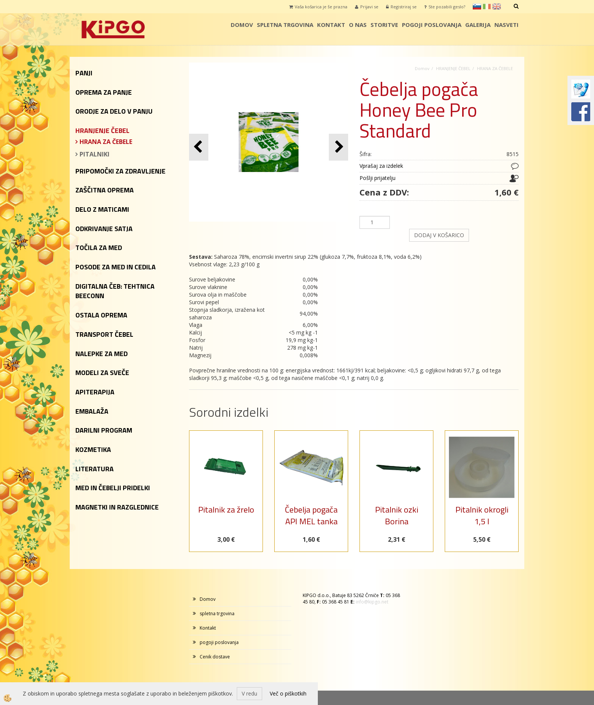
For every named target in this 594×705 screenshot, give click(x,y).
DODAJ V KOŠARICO (439, 235)
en (496, 6)
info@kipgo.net (372, 602)
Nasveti (506, 24)
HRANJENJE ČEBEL (453, 68)
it (487, 6)
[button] (338, 147)
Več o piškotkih (288, 693)
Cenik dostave (215, 656)
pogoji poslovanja (431, 24)
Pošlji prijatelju (377, 177)
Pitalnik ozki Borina (396, 515)
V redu (249, 693)
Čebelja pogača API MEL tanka (311, 515)
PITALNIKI (94, 154)
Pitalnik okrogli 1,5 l (481, 515)
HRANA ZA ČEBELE (106, 142)
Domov (242, 24)
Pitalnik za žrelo (226, 509)
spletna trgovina (285, 24)
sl (477, 6)
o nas (358, 24)
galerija (478, 24)
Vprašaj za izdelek (381, 165)
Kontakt (331, 24)
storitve (384, 24)
